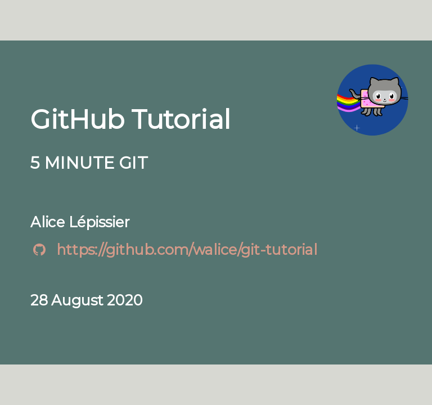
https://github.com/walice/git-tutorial (186, 249)
